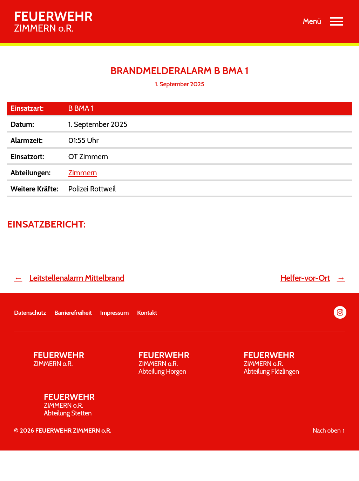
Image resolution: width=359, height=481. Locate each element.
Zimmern (82, 172)
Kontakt (147, 313)
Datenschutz (30, 313)
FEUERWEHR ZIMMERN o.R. (73, 430)
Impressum (114, 313)
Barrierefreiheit (73, 313)
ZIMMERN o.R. (53, 21)
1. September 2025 (179, 84)
